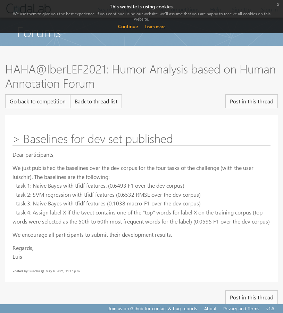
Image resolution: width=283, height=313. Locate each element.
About (210, 308)
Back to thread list (96, 101)
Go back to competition (38, 101)
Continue (128, 26)
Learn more (155, 26)
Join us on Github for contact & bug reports (152, 308)
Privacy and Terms (241, 308)
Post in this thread (251, 101)
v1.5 (270, 308)
